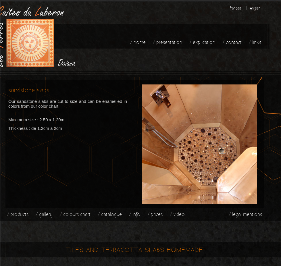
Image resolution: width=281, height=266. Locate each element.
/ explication (202, 42)
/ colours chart (75, 214)
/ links (255, 42)
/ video (177, 214)
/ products (17, 214)
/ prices (155, 214)
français (235, 8)
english (255, 8)
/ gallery (44, 214)
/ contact (232, 42)
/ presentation (167, 42)
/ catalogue (110, 214)
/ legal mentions (245, 214)
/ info (134, 214)
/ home (138, 42)
